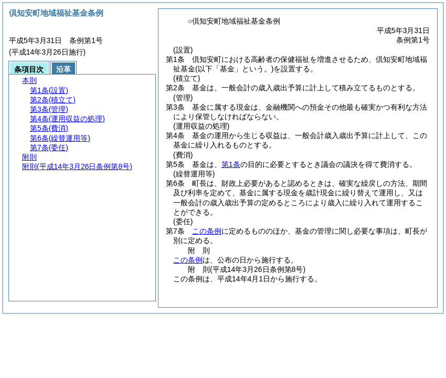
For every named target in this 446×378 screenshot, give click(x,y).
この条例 (206, 231)
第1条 (230, 164)
